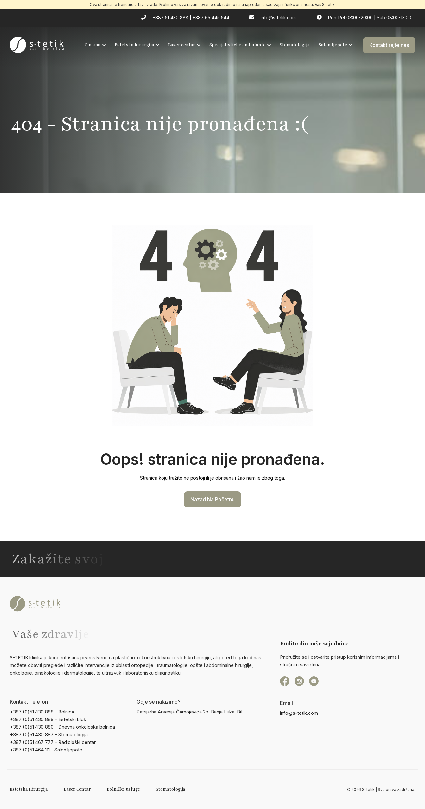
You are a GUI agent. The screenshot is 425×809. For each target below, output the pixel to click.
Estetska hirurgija (137, 45)
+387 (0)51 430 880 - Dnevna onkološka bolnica (62, 727)
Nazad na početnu (212, 499)
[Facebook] (284, 681)
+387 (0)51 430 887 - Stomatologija (49, 734)
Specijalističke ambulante (240, 45)
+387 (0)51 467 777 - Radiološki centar (53, 742)
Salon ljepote (335, 45)
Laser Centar (77, 789)
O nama (95, 45)
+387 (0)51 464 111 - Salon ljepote (46, 750)
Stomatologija (295, 45)
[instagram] (299, 681)
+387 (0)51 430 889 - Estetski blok (48, 719)
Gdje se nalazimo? (158, 702)
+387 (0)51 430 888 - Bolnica (42, 712)
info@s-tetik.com (299, 713)
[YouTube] (314, 681)
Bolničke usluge (123, 789)
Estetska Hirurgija (29, 789)
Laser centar (184, 45)
